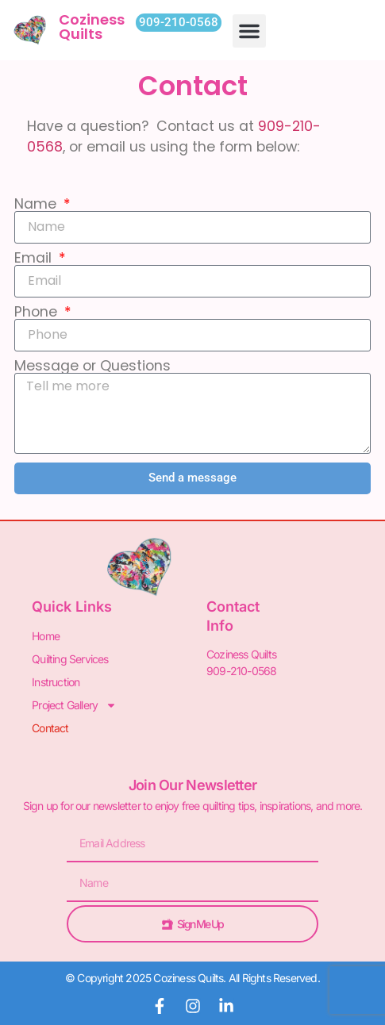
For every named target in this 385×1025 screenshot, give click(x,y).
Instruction (55, 682)
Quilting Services (70, 659)
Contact (50, 728)
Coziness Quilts (92, 27)
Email (35, 258)
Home (46, 636)
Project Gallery (74, 704)
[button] (249, 31)
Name (37, 205)
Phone (37, 312)
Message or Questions (92, 366)
